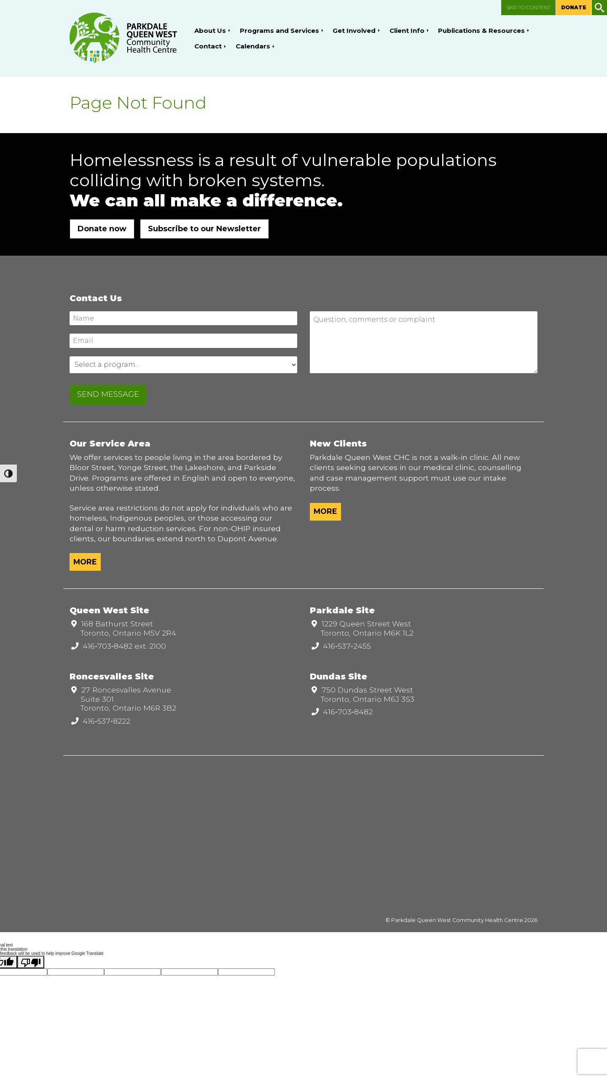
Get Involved (354, 31)
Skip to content (528, 7)
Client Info (406, 31)
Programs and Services (279, 31)
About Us (210, 31)
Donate (573, 7)
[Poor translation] (30, 962)
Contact (208, 46)
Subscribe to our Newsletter (204, 228)
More (85, 561)
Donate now (102, 228)
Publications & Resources (481, 31)
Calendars (253, 46)
